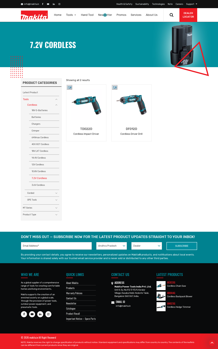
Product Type (29, 214)
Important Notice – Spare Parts (81, 319)
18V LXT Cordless (40, 151)
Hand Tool (87, 15)
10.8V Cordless (39, 171)
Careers (179, 4)
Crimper (35, 130)
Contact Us (71, 298)
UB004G (171, 293)
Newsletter (105, 15)
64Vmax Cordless (40, 137)
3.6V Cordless (38, 185)
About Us (151, 15)
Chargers (36, 124)
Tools (71, 15)
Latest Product (30, 92)
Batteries (36, 117)
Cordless (32, 104)
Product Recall (73, 313)
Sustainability (142, 4)
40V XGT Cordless (40, 144)
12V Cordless (38, 164)
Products (70, 288)
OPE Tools (32, 200)
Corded (30, 193)
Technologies (158, 4)
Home (57, 15)
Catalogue (70, 308)
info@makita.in (30, 4)
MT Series (27, 208)
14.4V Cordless (39, 158)
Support (190, 4)
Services (136, 15)
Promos (121, 15)
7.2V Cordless (39, 178)
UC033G (171, 282)
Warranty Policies (74, 293)
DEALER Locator (188, 15)
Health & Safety (124, 4)
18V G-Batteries (40, 110)
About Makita (72, 283)
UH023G (171, 303)
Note (170, 4)
